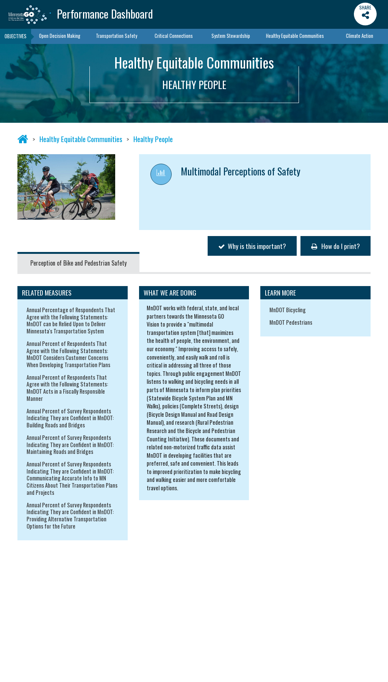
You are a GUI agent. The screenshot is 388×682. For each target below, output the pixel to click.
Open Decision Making (59, 35)
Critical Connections (174, 35)
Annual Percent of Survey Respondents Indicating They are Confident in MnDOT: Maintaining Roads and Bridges (70, 444)
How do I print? (335, 246)
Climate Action (359, 35)
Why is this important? (252, 246)
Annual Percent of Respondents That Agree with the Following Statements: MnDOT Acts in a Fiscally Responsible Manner (67, 387)
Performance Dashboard (105, 14)
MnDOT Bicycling (287, 310)
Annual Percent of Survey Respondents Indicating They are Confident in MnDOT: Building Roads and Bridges (70, 418)
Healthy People (153, 138)
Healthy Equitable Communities (295, 35)
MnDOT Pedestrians (290, 322)
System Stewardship (230, 35)
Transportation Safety (116, 35)
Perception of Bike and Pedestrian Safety (78, 262)
